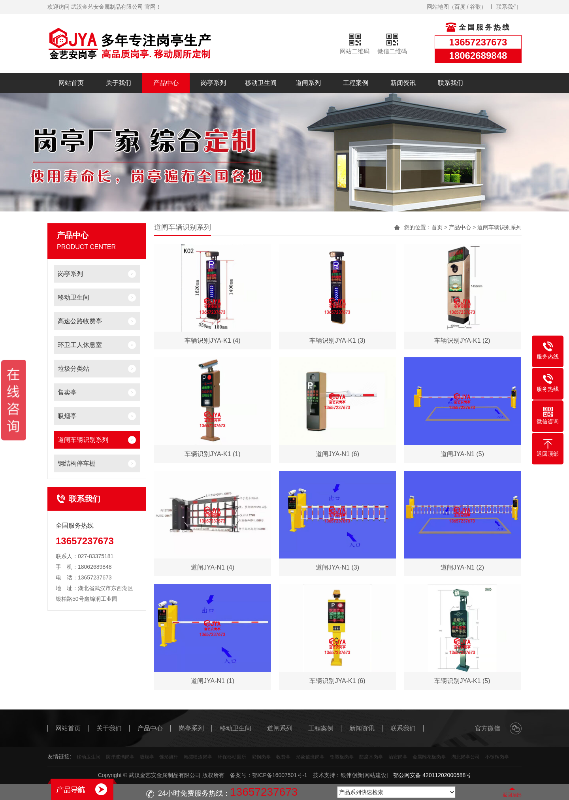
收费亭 (283, 757)
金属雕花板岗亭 (429, 757)
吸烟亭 (67, 416)
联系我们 (507, 7)
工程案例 (355, 82)
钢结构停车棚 (77, 463)
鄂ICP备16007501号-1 (279, 775)
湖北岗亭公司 (465, 757)
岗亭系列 (213, 82)
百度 (459, 7)
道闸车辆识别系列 (83, 439)
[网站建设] (375, 775)
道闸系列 (308, 82)
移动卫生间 (261, 82)
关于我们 (118, 82)
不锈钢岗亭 (497, 757)
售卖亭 (67, 392)
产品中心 (166, 82)
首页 (437, 227)
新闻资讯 (403, 82)
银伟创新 (352, 775)
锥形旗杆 (168, 757)
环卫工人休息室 (80, 345)
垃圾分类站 (73, 368)
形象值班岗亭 (310, 757)
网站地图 (438, 7)
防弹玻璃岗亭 (120, 757)
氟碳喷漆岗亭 (198, 757)
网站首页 (71, 82)
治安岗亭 (397, 757)
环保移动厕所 (232, 757)
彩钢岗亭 (261, 757)
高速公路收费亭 (80, 321)
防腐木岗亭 (371, 757)
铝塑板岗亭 (342, 757)
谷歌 (475, 7)
